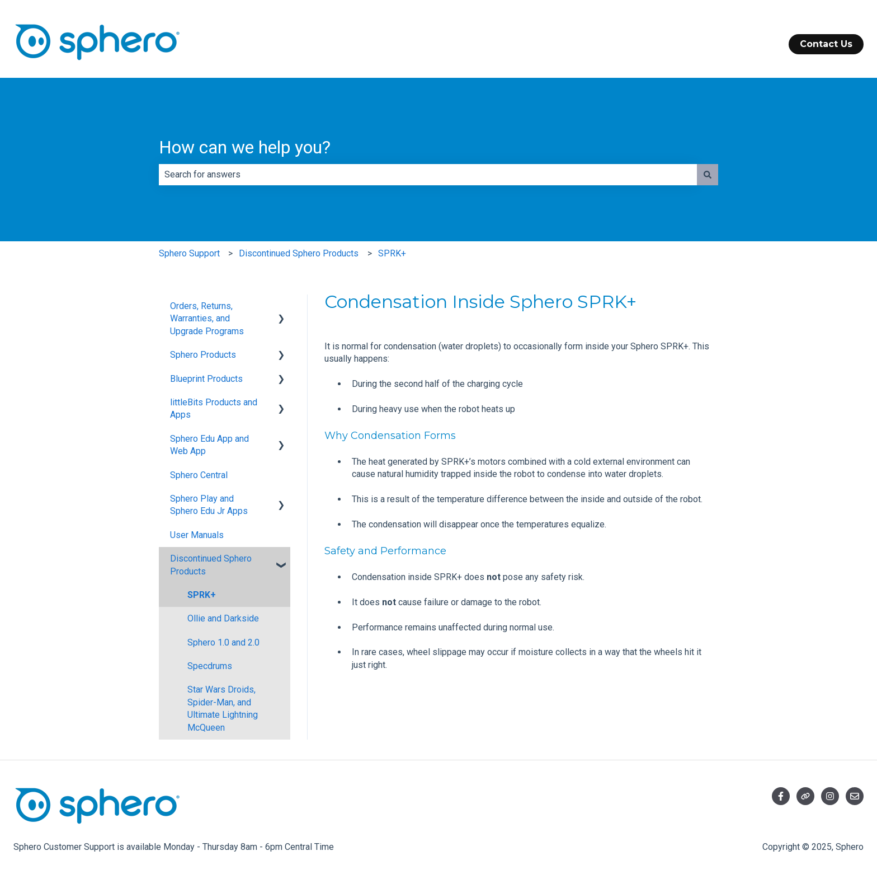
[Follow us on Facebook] (781, 796)
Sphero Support (189, 253)
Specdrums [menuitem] (209, 666)
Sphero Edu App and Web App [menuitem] (209, 444)
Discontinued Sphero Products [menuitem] (211, 564)
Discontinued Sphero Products (299, 253)
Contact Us (826, 44)
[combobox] (428, 174)
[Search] (707, 174)
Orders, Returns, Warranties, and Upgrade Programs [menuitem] (207, 318)
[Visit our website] (805, 796)
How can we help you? (245, 147)
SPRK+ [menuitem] (201, 595)
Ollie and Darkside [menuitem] (223, 618)
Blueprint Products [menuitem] (206, 378)
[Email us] (855, 796)
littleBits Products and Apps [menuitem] (213, 408)
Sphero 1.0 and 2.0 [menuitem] (223, 642)
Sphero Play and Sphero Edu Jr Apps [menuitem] (209, 504)
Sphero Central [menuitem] (199, 475)
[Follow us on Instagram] (830, 796)
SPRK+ (392, 253)
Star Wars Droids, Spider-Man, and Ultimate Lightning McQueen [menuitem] (222, 708)
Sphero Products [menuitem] (203, 354)
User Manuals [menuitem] (197, 535)
